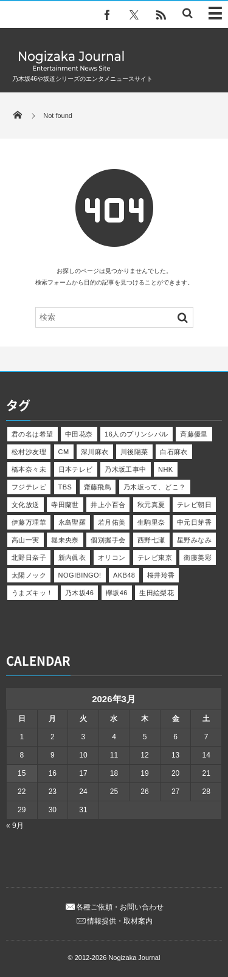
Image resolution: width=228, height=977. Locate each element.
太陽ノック (29, 575)
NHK (165, 469)
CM (63, 451)
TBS (65, 487)
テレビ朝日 (194, 504)
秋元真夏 (151, 504)
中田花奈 (79, 434)
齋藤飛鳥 (98, 487)
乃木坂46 (79, 592)
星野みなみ (194, 540)
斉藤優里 (194, 434)
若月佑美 (112, 522)
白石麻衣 (174, 451)
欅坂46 (117, 592)
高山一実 (26, 540)
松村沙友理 (29, 451)
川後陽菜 (134, 451)
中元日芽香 (194, 522)
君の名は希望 (33, 434)
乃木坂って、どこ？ (154, 487)
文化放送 (26, 504)
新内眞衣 (72, 557)
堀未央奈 (65, 540)
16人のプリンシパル (136, 434)
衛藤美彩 (198, 557)
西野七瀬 (151, 540)
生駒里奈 (151, 522)
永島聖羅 (72, 522)
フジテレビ (29, 487)
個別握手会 (108, 540)
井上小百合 (108, 504)
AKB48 (124, 575)
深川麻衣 (95, 451)
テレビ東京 (154, 557)
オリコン (112, 557)
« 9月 (15, 825)
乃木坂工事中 (126, 469)
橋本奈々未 (29, 469)
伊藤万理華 (29, 522)
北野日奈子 (29, 557)
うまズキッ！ (33, 592)
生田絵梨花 (156, 592)
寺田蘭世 (65, 504)
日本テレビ (75, 469)
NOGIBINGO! (80, 575)
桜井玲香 (161, 575)
